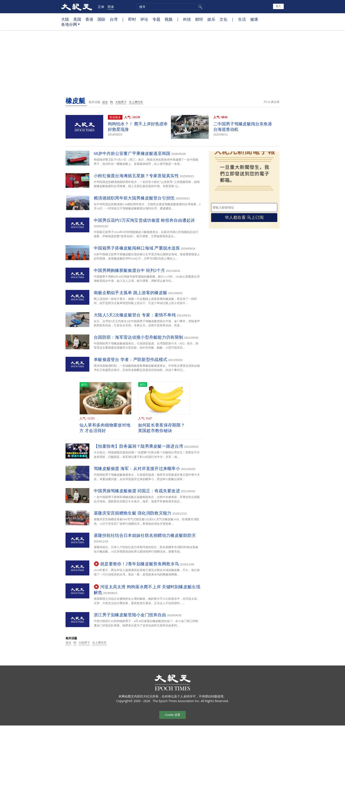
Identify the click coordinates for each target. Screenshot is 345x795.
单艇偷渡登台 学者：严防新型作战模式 (130, 359)
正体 (101, 6)
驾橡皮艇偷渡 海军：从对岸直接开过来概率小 (137, 468)
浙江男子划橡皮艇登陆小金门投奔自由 (130, 615)
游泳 (105, 102)
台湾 (114, 19)
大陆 (65, 19)
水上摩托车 (136, 102)
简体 (110, 6)
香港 (89, 19)
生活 (242, 19)
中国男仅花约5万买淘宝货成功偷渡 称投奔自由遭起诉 (144, 220)
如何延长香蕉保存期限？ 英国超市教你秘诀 (161, 428)
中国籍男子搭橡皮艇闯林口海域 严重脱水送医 (137, 248)
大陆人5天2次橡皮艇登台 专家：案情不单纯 (135, 315)
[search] (170, 7)
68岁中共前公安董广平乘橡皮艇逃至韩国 (132, 153)
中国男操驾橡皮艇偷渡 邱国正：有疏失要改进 (137, 491)
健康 (254, 19)
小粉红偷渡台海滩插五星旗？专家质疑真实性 (136, 175)
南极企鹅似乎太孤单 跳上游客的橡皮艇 (130, 292)
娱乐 (211, 19)
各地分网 (70, 26)
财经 (199, 19)
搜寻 (199, 7)
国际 (101, 19)
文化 (223, 19)
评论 (144, 19)
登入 (278, 6)
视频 (168, 19)
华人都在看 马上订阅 (244, 217)
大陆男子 (121, 102)
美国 (77, 19)
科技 (187, 19)
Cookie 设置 (172, 714)
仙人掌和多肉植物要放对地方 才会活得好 (105, 428)
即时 (132, 19)
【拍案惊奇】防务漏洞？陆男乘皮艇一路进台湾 (138, 446)
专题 (156, 19)
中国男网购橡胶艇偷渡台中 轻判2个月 (129, 270)
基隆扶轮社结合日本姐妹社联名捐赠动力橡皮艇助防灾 (145, 535)
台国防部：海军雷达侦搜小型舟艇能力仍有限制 (138, 337)
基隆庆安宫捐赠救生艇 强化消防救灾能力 (132, 513)
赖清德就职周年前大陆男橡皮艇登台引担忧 (134, 198)
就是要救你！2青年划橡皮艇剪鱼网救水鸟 (139, 564)
